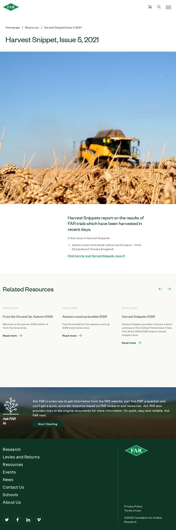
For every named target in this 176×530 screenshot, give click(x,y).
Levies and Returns (21, 456)
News (8, 479)
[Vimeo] (39, 520)
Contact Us (13, 487)
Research (12, 449)
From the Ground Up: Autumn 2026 (28, 316)
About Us (12, 502)
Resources (13, 464)
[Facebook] (17, 520)
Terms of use (132, 510)
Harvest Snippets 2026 (138, 316)
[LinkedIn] (28, 520)
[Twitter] (7, 520)
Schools (10, 494)
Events (9, 472)
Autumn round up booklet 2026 (84, 316)
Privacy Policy (133, 506)
